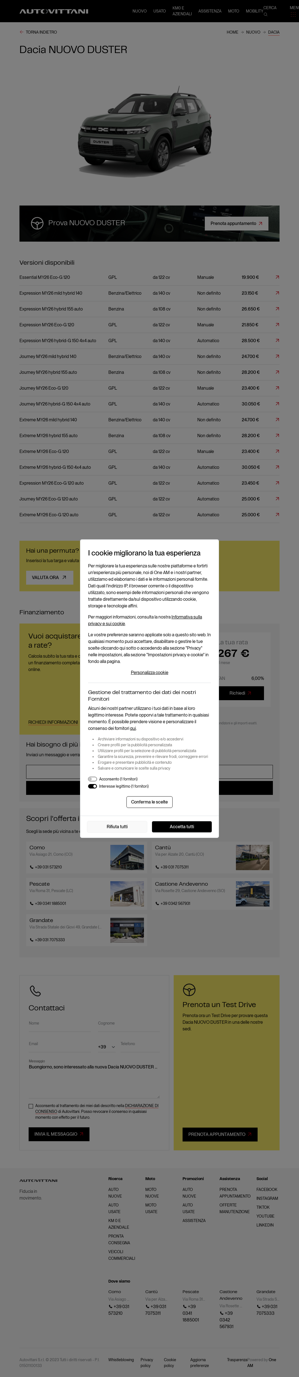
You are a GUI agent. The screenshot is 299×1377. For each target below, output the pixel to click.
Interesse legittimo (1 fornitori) (124, 786)
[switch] (92, 779)
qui (133, 728)
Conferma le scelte (149, 802)
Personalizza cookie (149, 672)
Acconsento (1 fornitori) (118, 779)
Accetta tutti (182, 826)
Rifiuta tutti (117, 826)
